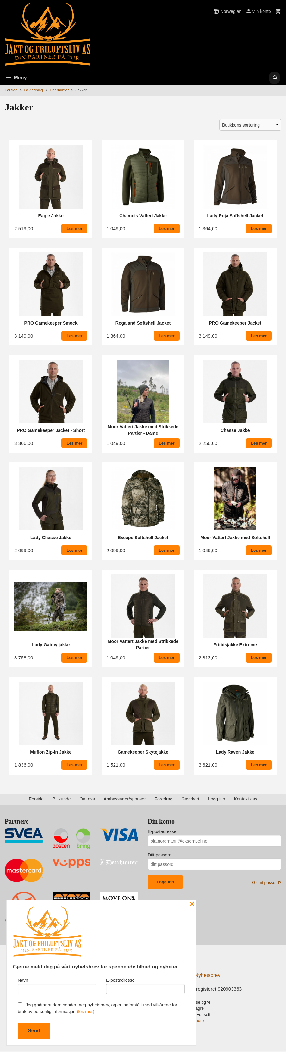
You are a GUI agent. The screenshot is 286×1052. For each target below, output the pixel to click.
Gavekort (190, 798)
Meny (16, 77)
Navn (57, 985)
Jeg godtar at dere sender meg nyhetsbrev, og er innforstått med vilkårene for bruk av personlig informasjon (97, 1008)
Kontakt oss (245, 798)
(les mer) (85, 1011)
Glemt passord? (266, 882)
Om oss (87, 798)
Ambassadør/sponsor (125, 798)
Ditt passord (159, 854)
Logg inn (216, 798)
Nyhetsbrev (208, 976)
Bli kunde (62, 798)
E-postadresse (162, 831)
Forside (11, 90)
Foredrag (163, 798)
